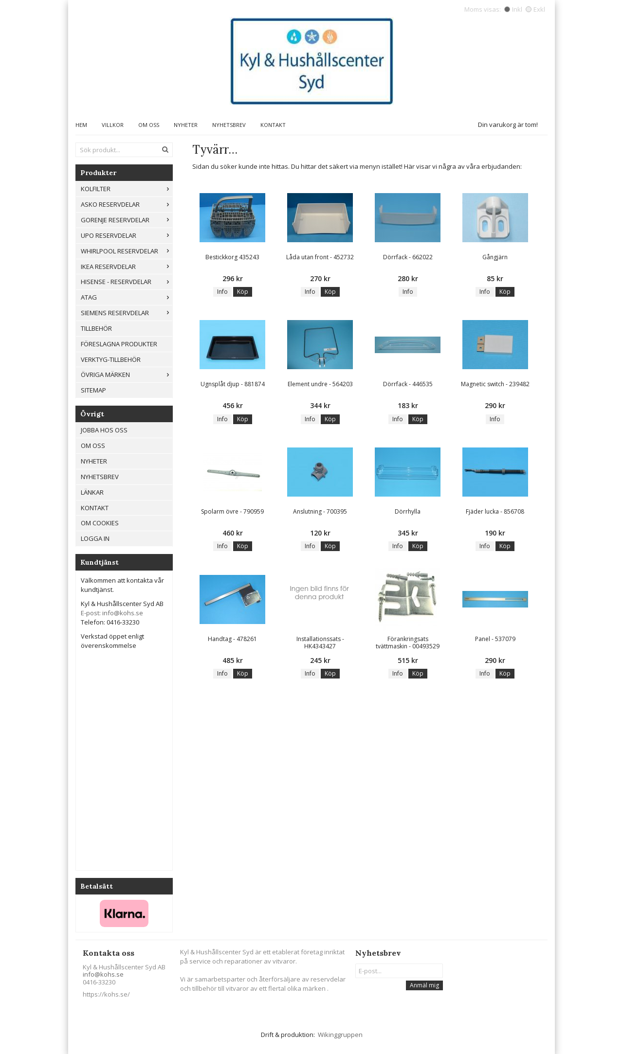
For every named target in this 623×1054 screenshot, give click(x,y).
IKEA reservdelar (126, 266)
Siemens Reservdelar (126, 312)
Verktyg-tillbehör (111, 359)
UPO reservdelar (126, 235)
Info (222, 291)
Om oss (148, 124)
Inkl (513, 9)
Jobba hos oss (104, 430)
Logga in (95, 538)
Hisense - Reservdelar (126, 281)
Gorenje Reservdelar (126, 219)
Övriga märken (126, 374)
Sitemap (93, 390)
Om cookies (100, 522)
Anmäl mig (424, 985)
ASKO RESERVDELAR (126, 204)
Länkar (92, 492)
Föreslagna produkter (119, 343)
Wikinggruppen (340, 1034)
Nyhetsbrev (229, 124)
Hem (81, 124)
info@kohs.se (103, 974)
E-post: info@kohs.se (112, 612)
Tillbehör (96, 328)
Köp (242, 291)
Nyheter (186, 124)
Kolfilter (126, 188)
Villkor (113, 124)
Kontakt (273, 124)
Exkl (535, 9)
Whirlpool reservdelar (126, 251)
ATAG (126, 297)
